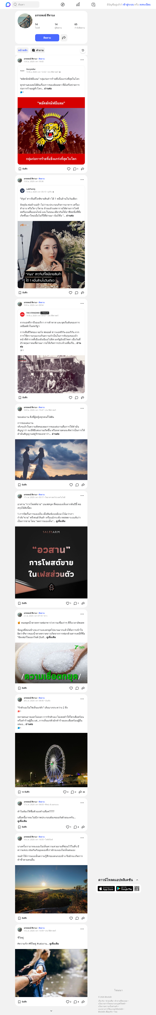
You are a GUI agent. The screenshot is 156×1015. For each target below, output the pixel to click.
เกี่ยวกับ (101, 1001)
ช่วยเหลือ (109, 1001)
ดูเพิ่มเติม (60, 521)
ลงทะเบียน (144, 4)
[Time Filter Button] (84, 50)
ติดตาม (47, 37)
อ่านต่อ (48, 88)
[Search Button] (15, 4)
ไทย (115, 1011)
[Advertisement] (118, 942)
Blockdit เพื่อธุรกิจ (105, 1011)
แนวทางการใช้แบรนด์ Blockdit (110, 1009)
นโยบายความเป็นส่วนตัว (108, 1006)
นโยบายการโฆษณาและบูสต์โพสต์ (111, 1003)
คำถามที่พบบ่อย (121, 1001)
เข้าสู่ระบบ (128, 4)
